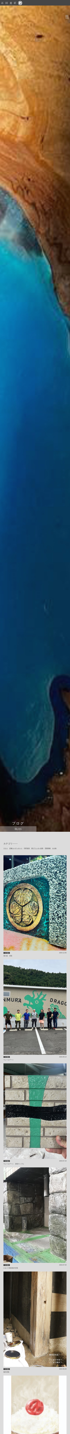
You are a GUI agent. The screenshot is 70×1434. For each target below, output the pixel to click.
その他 (54, 848)
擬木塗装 (6, 1372)
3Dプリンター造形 (37, 848)
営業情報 (48, 848)
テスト (5, 848)
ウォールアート (8, 1060)
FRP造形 (27, 848)
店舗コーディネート (15, 848)
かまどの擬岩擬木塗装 (10, 1268)
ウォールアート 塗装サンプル (13, 1164)
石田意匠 (9, 2)
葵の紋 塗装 (7, 956)
